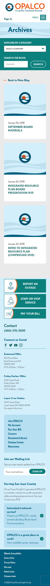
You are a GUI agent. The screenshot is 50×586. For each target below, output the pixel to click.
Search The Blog (15, 57)
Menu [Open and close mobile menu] (39, 17)
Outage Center (16, 442)
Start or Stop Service (30, 300)
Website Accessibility (12, 553)
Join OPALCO (15, 420)
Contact (10, 325)
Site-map (7, 567)
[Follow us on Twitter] (10, 345)
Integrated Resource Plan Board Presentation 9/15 (23, 189)
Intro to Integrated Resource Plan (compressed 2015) (22, 251)
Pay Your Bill (30, 313)
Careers (12, 433)
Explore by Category (18, 42)
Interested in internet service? (23, 515)
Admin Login (9, 571)
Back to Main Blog (18, 80)
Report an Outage (30, 285)
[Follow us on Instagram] (21, 345)
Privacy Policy (9, 562)
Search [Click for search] (38, 64)
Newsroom (13, 446)
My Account (14, 425)
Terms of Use (9, 558)
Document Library (17, 437)
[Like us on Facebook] (5, 345)
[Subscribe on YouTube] (15, 345)
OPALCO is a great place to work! (23, 538)
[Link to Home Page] (25, 8)
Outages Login (10, 576)
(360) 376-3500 (14, 330)
